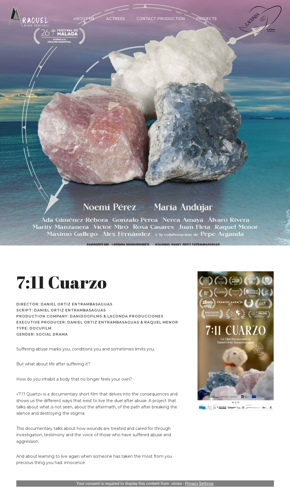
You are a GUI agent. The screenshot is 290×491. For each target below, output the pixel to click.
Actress (115, 19)
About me (84, 19)
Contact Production (161, 19)
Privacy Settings (199, 483)
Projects (206, 19)
